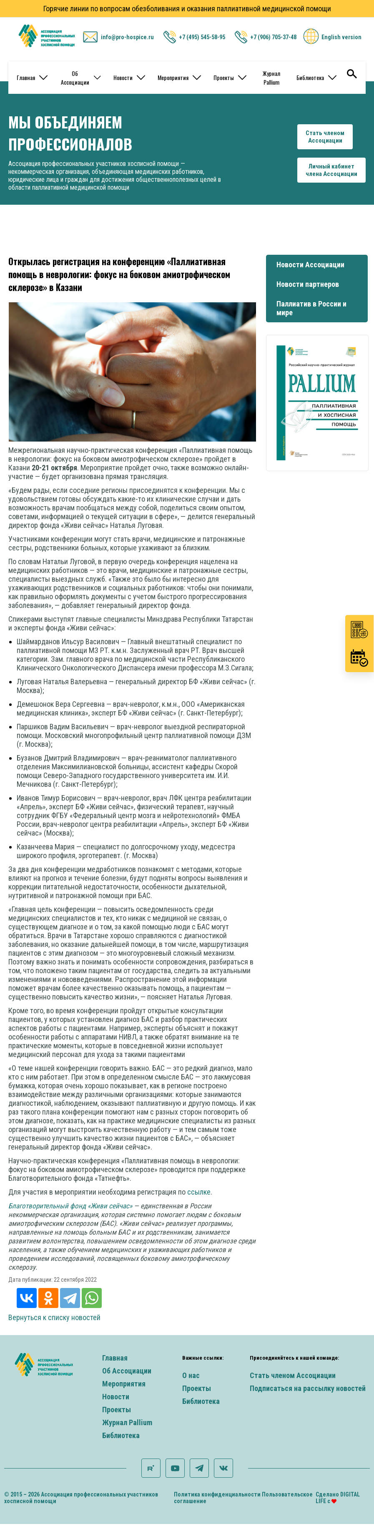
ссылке (199, 1192)
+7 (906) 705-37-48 (273, 37)
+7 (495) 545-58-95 (202, 37)
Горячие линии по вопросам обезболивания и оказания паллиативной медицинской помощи (187, 8)
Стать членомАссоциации (325, 136)
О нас (191, 1375)
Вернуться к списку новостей (54, 1317)
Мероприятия (179, 77)
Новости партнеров (307, 284)
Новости (129, 77)
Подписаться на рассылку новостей (308, 1388)
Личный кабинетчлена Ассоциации (331, 170)
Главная (32, 77)
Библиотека (316, 77)
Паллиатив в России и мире (311, 308)
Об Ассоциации (81, 77)
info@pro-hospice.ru (127, 37)
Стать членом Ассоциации (293, 1375)
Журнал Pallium (271, 77)
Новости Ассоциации (310, 264)
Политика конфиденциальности (217, 1494)
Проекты (229, 77)
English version (341, 37)
